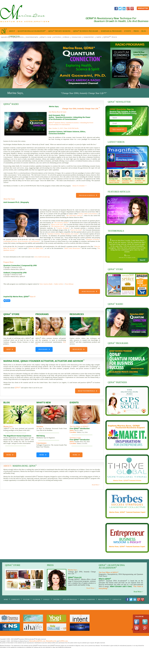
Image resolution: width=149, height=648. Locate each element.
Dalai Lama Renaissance (72, 248)
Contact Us (116, 599)
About (12, 31)
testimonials (32, 37)
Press (136, 31)
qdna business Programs (85, 31)
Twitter (56, 599)
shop (9, 348)
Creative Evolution (63, 228)
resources (77, 37)
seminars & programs (111, 31)
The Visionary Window (61, 222)
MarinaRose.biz (51, 641)
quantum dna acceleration (32, 31)
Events (127, 31)
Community (15, 599)
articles (57, 37)
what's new (45, 37)
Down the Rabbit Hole (36, 248)
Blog (143, 31)
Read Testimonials (87, 391)
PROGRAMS (44, 348)
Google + (46, 599)
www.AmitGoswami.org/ (42, 257)
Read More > (96, 485)
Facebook (36, 599)
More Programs (89, 291)
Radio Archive (58, 284)
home (6, 599)
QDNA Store (110, 37)
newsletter (89, 37)
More (9, 455)
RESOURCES (78, 348)
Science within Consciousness (88, 213)
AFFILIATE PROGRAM (70, 599)
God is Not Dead (76, 230)
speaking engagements (12, 37)
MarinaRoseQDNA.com (37, 641)
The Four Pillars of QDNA (79, 426)
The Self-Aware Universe (74, 215)
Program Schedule (88, 195)
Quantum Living (75, 438)
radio (98, 37)
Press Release (69, 284)
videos (66, 37)
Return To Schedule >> (80, 186)
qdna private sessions (59, 31)
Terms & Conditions (87, 599)
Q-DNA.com (63, 641)
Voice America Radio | (46, 284)
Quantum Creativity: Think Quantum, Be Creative (63, 234)
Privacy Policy (103, 599)
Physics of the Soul (57, 224)
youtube (26, 599)
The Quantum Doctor (58, 226)
